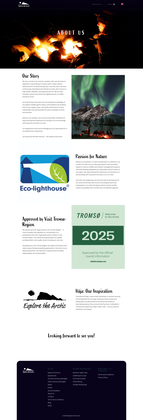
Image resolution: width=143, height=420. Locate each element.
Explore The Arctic (54, 373)
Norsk (50, 406)
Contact (51, 397)
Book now (97, 4)
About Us (51, 394)
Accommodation (54, 391)
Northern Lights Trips (80, 373)
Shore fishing (77, 382)
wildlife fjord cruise (79, 376)
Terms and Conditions (56, 400)
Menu (111, 4)
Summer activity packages (57, 379)
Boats (50, 385)
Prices (50, 388)
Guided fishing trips (80, 385)
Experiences (52, 376)
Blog (49, 403)
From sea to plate (79, 379)
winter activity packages (57, 382)
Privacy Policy (103, 377)
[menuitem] (59, 372)
